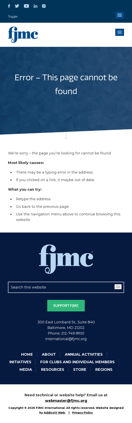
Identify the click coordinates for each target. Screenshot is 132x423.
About (49, 354)
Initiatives (20, 362)
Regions (103, 369)
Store (79, 369)
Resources (52, 369)
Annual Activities (84, 354)
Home (27, 354)
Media (26, 369)
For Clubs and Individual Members (77, 362)
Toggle (13, 16)
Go (118, 287)
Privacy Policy (82, 412)
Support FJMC (66, 305)
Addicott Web (54, 412)
